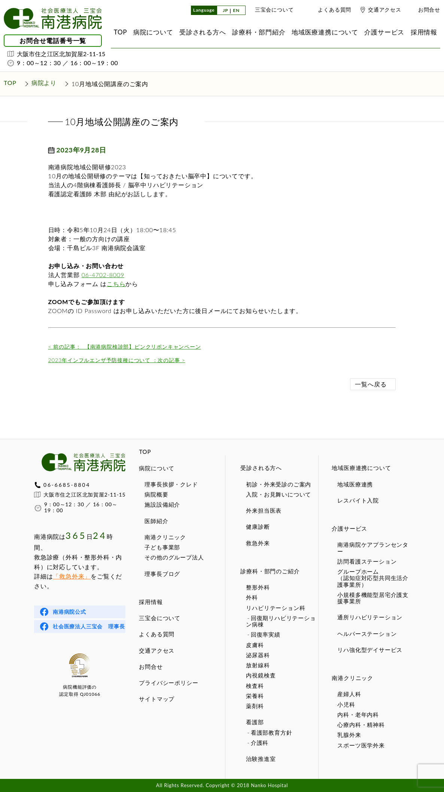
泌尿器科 (258, 655)
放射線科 (258, 665)
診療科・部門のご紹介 (269, 571)
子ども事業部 (162, 547)
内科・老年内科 (358, 714)
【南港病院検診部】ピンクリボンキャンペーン (124, 346)
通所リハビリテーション (369, 617)
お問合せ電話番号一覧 (52, 40)
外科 (252, 597)
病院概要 (156, 494)
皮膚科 (255, 644)
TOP (145, 451)
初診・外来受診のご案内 (278, 484)
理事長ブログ (162, 573)
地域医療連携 (355, 484)
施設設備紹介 (162, 504)
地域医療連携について (361, 467)
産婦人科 (349, 694)
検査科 (255, 685)
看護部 (255, 722)
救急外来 (258, 543)
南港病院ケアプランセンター (372, 547)
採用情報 (150, 601)
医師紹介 (156, 521)
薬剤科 (255, 706)
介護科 (259, 742)
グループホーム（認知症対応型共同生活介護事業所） (372, 578)
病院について (156, 468)
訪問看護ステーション (366, 561)
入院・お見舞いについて (278, 494)
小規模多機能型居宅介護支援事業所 (372, 597)
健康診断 (258, 526)
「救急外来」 (72, 576)
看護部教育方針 (271, 732)
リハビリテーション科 (275, 607)
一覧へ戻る (370, 384)
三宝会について (274, 9)
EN (236, 10)
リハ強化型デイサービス (369, 649)
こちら (116, 283)
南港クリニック (165, 537)
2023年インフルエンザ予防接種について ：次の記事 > (116, 360)
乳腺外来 (349, 734)
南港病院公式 (69, 612)
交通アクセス (384, 9)
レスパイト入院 (358, 500)
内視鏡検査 (261, 675)
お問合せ (429, 9)
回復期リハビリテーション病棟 (281, 621)
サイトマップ (156, 698)
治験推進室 (261, 758)
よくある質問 (334, 9)
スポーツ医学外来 (360, 745)
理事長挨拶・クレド (171, 484)
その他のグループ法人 (174, 557)
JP (225, 10)
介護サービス (349, 528)
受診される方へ (261, 467)
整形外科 (258, 587)
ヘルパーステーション (366, 633)
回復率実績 (265, 634)
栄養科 (255, 695)
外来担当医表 (264, 510)
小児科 (346, 704)
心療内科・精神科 (360, 724)
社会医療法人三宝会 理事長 (89, 626)
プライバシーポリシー (168, 682)
